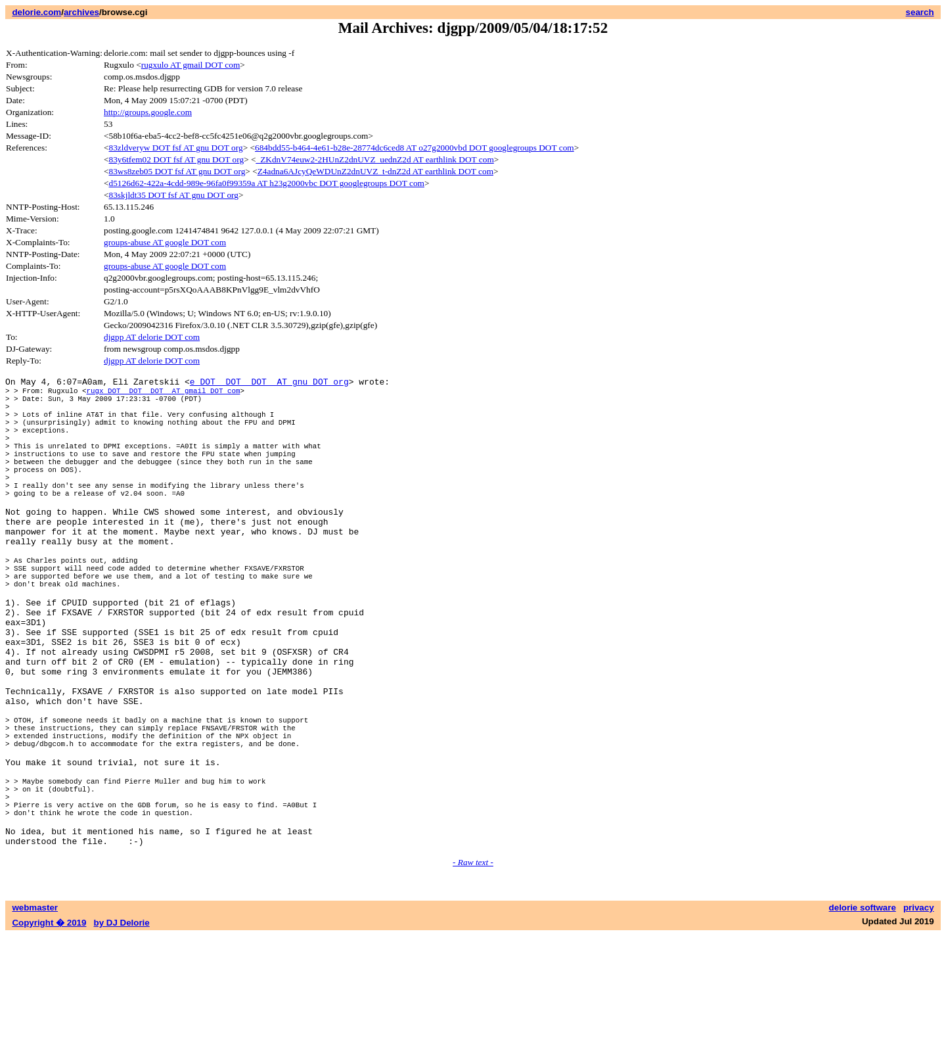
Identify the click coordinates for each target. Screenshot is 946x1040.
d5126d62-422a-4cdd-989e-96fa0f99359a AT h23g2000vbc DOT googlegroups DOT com (266, 183)
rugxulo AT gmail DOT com (190, 65)
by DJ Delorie (122, 1027)
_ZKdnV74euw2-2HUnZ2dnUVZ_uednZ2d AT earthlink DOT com (375, 159)
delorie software (862, 1012)
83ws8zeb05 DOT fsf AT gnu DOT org (177, 171)
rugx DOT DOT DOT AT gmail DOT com (163, 394)
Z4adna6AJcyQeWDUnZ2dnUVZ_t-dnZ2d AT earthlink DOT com (375, 171)
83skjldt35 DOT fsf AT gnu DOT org (173, 195)
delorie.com (36, 12)
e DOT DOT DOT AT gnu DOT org (269, 383)
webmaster (35, 1012)
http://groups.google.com (148, 112)
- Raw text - (473, 967)
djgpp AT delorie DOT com (152, 337)
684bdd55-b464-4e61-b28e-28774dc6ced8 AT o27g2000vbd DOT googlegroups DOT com (414, 148)
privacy (918, 1012)
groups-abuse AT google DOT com (165, 242)
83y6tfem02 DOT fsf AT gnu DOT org (176, 159)
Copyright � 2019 (49, 1027)
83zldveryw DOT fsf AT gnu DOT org (176, 148)
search (920, 12)
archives (81, 12)
